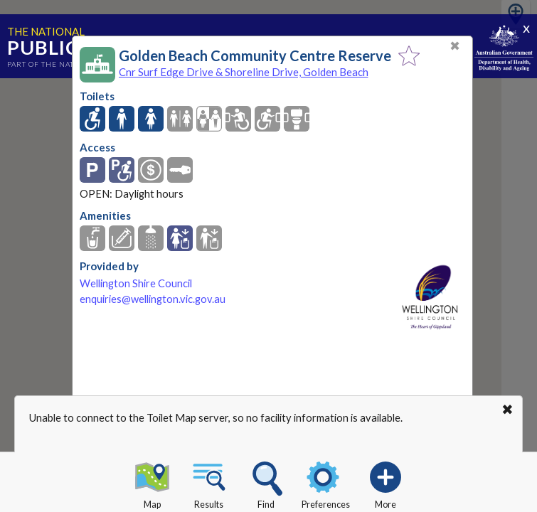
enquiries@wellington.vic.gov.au (152, 299)
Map (152, 483)
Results (209, 483)
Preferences (326, 483)
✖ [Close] (455, 45)
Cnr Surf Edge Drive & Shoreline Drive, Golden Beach (243, 71)
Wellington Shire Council (136, 283)
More (385, 483)
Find (266, 483)
